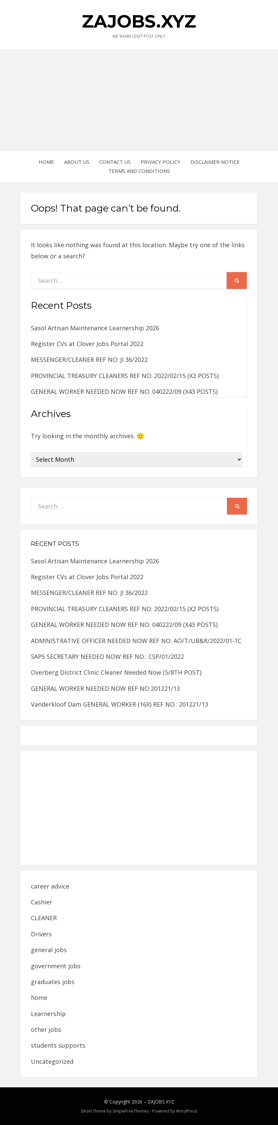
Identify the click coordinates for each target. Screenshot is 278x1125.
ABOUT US (76, 161)
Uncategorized (52, 1061)
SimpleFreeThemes (130, 1111)
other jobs (46, 1029)
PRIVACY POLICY (160, 161)
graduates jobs (53, 982)
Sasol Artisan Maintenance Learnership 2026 (95, 328)
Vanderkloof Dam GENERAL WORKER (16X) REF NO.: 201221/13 (119, 704)
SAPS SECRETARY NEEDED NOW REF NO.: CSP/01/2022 (107, 656)
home (39, 997)
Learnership (48, 1014)
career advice (50, 886)
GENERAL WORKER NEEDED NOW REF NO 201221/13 (105, 688)
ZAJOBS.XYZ (139, 21)
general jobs (49, 950)
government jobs (56, 966)
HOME (46, 161)
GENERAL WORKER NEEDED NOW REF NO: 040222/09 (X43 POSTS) (124, 391)
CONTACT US (115, 161)
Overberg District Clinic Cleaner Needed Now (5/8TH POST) (116, 672)
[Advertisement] (139, 100)
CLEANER (44, 918)
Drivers (41, 934)
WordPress (186, 1111)
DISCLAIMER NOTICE (215, 161)
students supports (58, 1045)
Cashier (41, 902)
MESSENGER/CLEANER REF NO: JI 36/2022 (89, 359)
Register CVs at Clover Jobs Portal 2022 (87, 344)
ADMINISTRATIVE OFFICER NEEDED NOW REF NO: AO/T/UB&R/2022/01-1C (136, 641)
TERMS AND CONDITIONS (139, 170)
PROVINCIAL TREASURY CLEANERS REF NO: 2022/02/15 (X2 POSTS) (125, 376)
